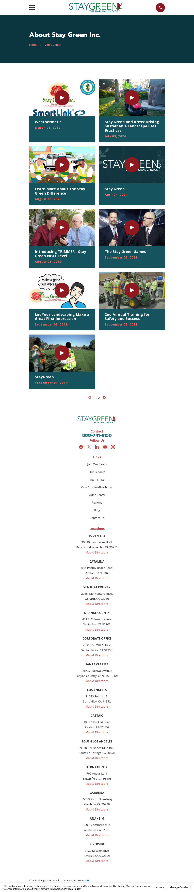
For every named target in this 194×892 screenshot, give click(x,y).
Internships (96, 479)
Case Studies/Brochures (97, 487)
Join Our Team (97, 464)
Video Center (97, 495)
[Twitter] (89, 447)
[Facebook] (81, 447)
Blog (97, 510)
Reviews (97, 502)
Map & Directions (96, 552)
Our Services (97, 472)
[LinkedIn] (97, 447)
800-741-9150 (97, 435)
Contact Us (97, 518)
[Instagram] (113, 447)
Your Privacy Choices (75, 880)
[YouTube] (105, 447)
